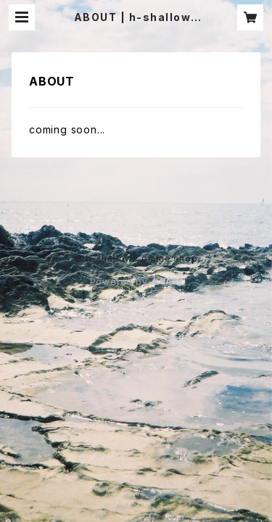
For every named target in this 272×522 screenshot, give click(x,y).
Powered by (136, 281)
